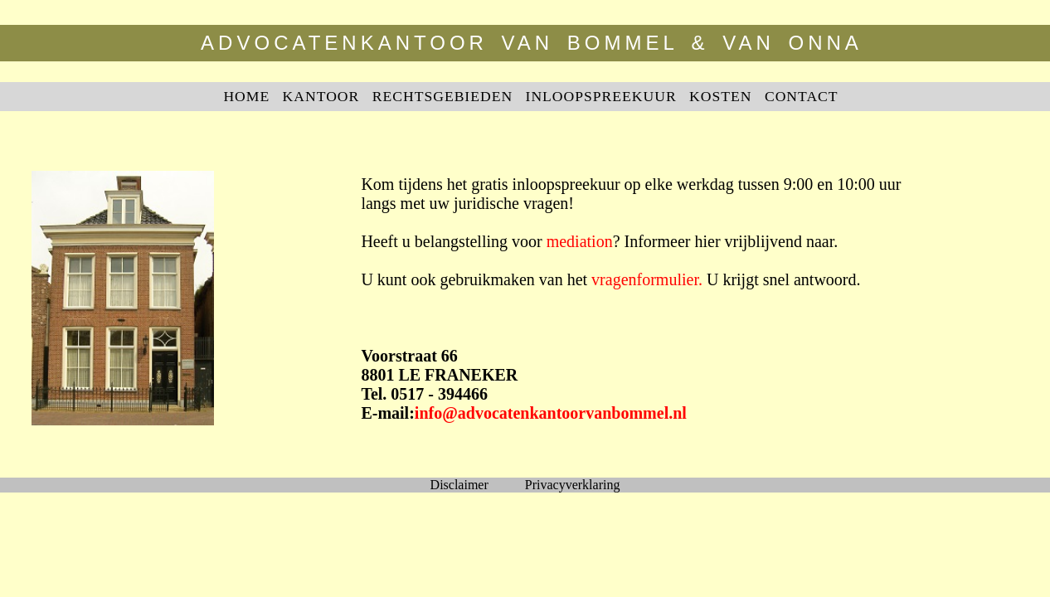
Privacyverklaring (572, 485)
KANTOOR (321, 96)
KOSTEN (720, 96)
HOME (246, 96)
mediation (580, 241)
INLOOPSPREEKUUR (601, 96)
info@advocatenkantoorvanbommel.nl (551, 413)
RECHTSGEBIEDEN (442, 96)
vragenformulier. (646, 279)
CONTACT (802, 96)
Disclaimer (459, 485)
